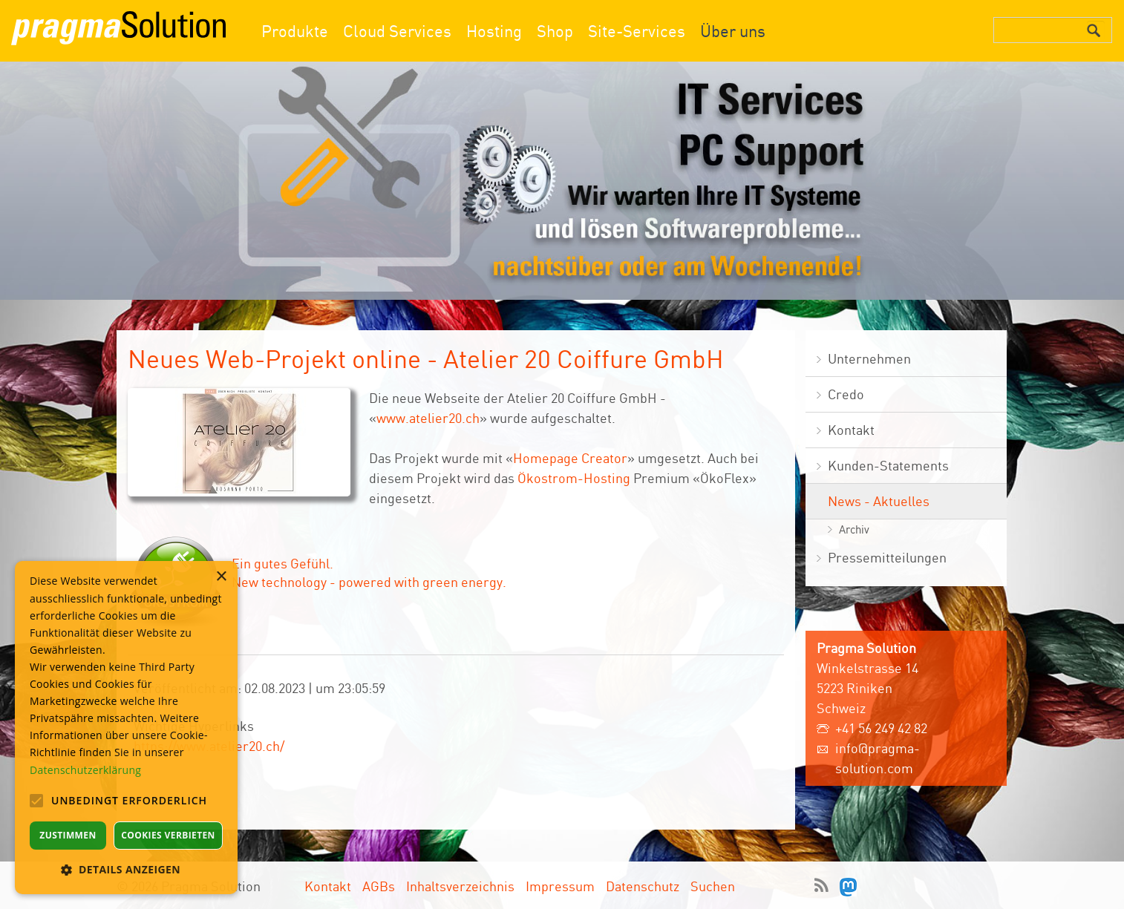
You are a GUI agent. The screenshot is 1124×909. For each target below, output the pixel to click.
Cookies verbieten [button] (168, 835)
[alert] (126, 727)
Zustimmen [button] (67, 835)
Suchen (712, 886)
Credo (846, 394)
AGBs (378, 886)
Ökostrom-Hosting (573, 478)
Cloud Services (397, 31)
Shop (555, 31)
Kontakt (851, 429)
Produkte (294, 31)
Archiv (854, 529)
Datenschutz (642, 886)
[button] (126, 869)
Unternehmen (869, 358)
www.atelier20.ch (428, 418)
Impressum (560, 886)
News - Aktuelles (878, 501)
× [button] (220, 577)
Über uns (732, 31)
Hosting (494, 31)
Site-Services (636, 31)
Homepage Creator (570, 458)
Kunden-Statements (888, 465)
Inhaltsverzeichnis (460, 886)
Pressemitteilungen (887, 557)
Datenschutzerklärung (85, 770)
